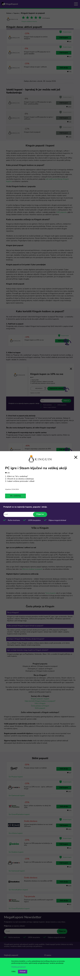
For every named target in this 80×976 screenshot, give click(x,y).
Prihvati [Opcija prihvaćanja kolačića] (23, 971)
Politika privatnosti (18, 967)
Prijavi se (40, 514)
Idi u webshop (15, 496)
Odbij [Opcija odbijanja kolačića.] (13, 971)
